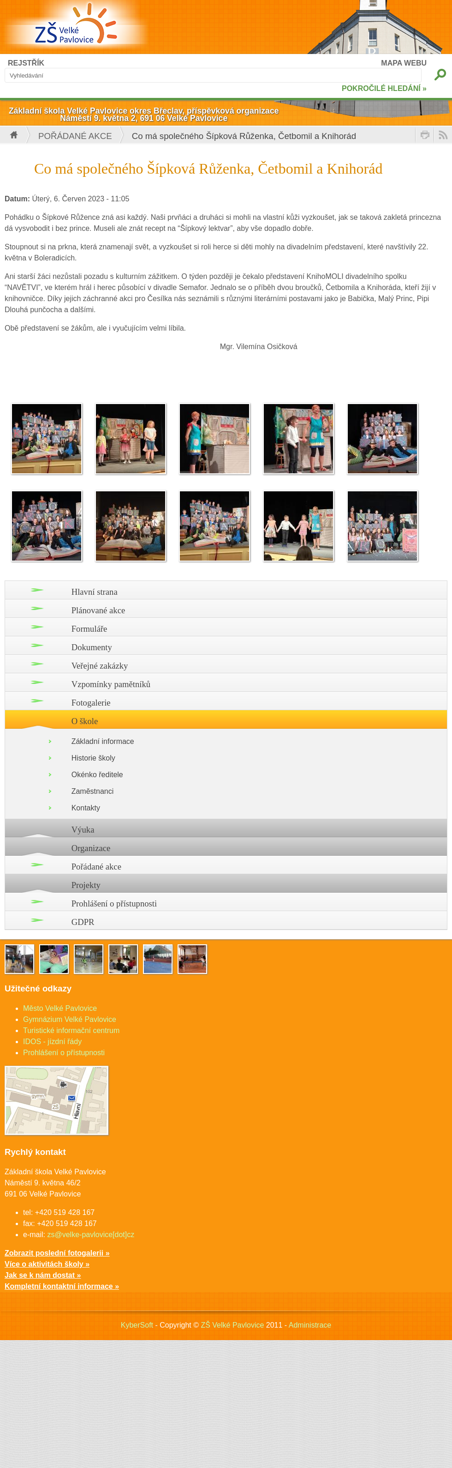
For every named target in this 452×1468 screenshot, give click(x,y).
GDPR (83, 922)
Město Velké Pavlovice (60, 1008)
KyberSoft (137, 1325)
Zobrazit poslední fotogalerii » (57, 1253)
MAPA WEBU (404, 63)
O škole (84, 721)
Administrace (310, 1325)
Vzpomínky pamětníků (111, 684)
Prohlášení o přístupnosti (114, 903)
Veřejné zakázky (99, 666)
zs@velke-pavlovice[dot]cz (90, 1234)
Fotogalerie (91, 702)
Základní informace (102, 741)
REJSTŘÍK (26, 63)
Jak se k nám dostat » (43, 1275)
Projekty (86, 885)
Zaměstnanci (92, 791)
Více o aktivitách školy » (47, 1264)
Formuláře (89, 629)
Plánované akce (98, 610)
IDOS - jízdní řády (52, 1041)
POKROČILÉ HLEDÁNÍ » (384, 88)
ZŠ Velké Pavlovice (232, 1325)
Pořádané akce (75, 136)
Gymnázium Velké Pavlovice (69, 1019)
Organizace (91, 848)
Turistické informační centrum (71, 1030)
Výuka (83, 829)
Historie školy (93, 758)
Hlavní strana (94, 592)
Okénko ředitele (97, 775)
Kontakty (85, 808)
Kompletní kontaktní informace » (62, 1286)
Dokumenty (91, 647)
